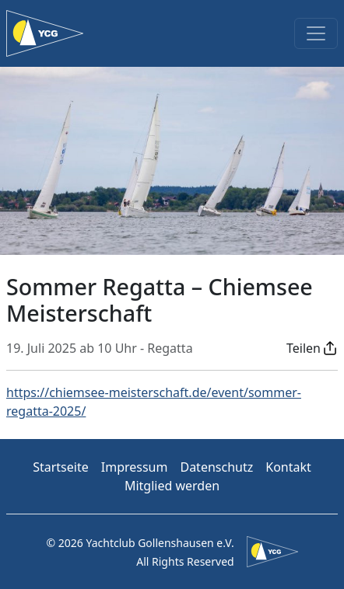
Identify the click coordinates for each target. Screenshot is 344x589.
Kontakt (288, 467)
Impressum (134, 467)
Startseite (61, 467)
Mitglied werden (172, 485)
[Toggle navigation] (316, 33)
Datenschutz (216, 467)
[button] (312, 348)
